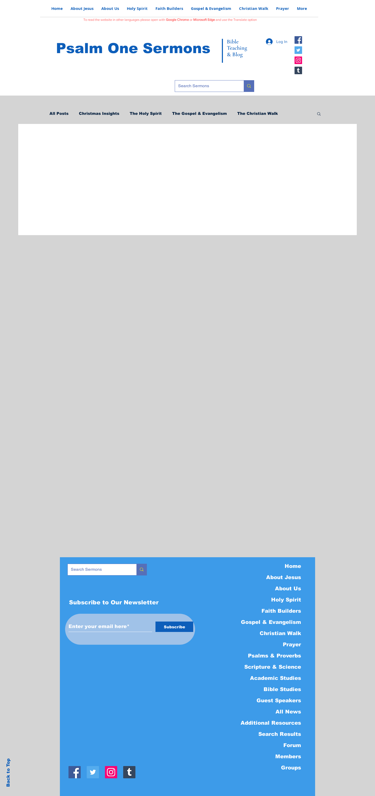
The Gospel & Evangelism (199, 113)
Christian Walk (280, 633)
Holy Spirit (286, 600)
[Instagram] (298, 60)
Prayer (292, 644)
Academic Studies (275, 678)
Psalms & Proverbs (274, 656)
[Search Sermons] (205, 86)
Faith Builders (281, 611)
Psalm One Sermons (133, 48)
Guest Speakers (279, 700)
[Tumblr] (298, 70)
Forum (292, 745)
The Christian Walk (257, 113)
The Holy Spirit (146, 113)
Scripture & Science (272, 667)
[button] (318, 114)
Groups (291, 767)
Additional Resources (271, 723)
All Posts (58, 113)
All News (288, 711)
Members (288, 756)
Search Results (279, 734)
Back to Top (8, 773)
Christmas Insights (99, 113)
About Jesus (283, 577)
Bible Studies (282, 689)
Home (293, 566)
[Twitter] (298, 50)
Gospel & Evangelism (271, 622)
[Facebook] (298, 40)
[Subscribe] (174, 627)
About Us (288, 588)
